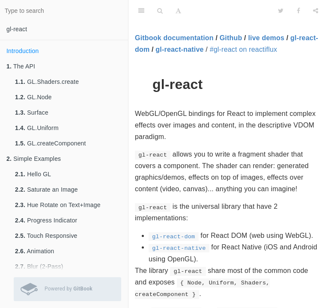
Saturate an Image (46, 189)
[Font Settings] (178, 10)
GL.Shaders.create (47, 81)
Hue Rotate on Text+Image (58, 204)
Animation (34, 251)
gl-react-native (179, 49)
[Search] (160, 10)
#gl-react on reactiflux (243, 49)
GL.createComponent (50, 143)
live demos (266, 37)
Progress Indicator (46, 220)
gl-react (16, 29)
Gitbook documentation (174, 37)
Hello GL (33, 174)
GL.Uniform (37, 127)
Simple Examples (33, 158)
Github (231, 37)
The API (20, 66)
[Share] (316, 10)
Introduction (22, 50)
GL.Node (33, 97)
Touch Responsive (46, 235)
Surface (31, 112)
